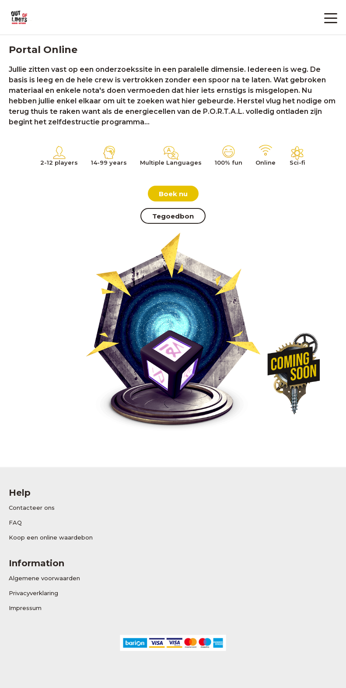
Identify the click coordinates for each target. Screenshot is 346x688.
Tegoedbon (173, 216)
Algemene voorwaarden (44, 578)
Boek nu (173, 194)
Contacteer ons (32, 507)
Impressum (25, 607)
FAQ (15, 522)
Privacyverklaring (33, 592)
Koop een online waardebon (51, 537)
